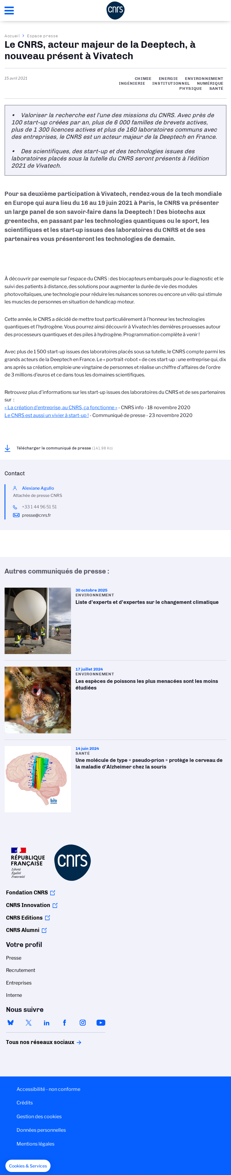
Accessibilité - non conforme (48, 1089)
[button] (28, 1166)
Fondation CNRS (27, 892)
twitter (28, 1022)
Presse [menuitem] (13, 958)
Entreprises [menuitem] (19, 983)
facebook (64, 1022)
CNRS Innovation (28, 905)
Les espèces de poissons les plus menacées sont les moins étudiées (115, 700)
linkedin (46, 1022)
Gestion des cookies (39, 1116)
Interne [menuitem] (14, 995)
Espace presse (42, 35)
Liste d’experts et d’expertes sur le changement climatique (115, 621)
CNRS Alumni (22, 930)
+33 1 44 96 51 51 (39, 507)
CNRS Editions (24, 918)
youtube (100, 1022)
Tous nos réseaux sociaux (30, 1042)
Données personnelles (41, 1130)
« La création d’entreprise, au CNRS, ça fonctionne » (61, 407)
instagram (82, 1022)
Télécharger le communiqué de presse (65, 448)
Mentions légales (35, 1144)
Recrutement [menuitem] (20, 970)
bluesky (10, 1022)
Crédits (25, 1103)
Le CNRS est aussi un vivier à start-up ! (47, 415)
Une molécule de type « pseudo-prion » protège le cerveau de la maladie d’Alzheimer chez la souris (115, 779)
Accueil (12, 35)
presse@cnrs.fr (36, 515)
